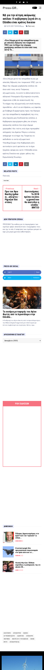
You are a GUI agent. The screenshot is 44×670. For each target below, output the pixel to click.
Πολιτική (31, 26)
